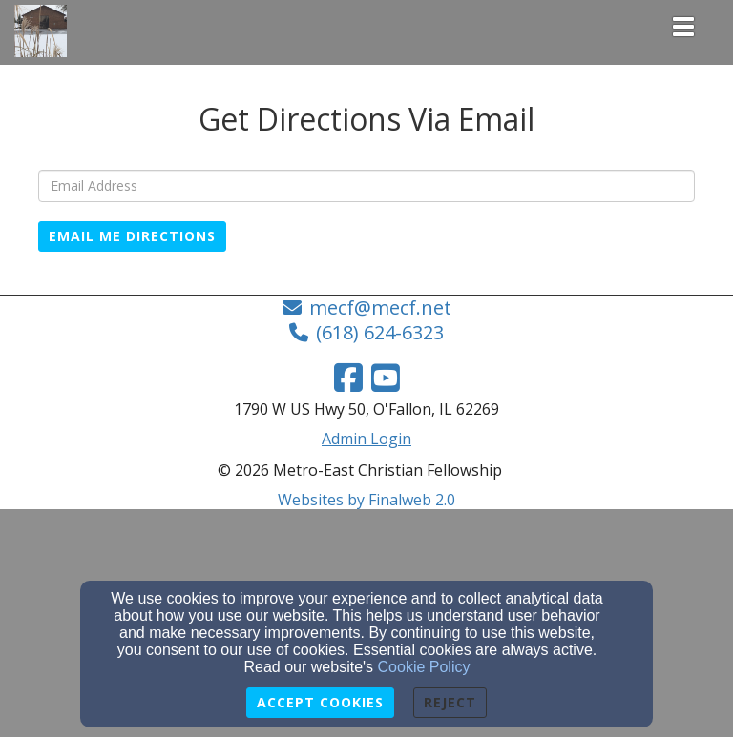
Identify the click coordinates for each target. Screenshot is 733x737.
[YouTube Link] (385, 377)
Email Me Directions (132, 236)
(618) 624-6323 (380, 332)
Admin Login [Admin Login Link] (366, 438)
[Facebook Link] (348, 377)
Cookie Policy (424, 667)
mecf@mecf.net (380, 307)
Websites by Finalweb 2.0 (366, 499)
